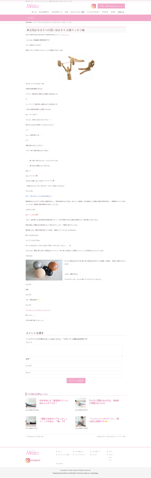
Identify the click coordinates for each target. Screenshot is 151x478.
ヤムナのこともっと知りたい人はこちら (38, 310)
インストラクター (80, 455)
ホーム (60, 451)
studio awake (72, 470)
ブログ (63, 34)
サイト (28, 375)
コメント (29, 342)
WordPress (64, 473)
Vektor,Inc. (87, 473)
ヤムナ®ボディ (79, 451)
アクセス (94, 455)
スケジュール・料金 (63, 455)
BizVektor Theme (75, 473)
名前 (28, 361)
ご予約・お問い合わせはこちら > (111, 6)
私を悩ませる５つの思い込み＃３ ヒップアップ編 (111, 439)
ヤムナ (67, 34)
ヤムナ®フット (96, 451)
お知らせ (60, 464)
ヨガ (110, 451)
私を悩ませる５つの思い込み (35, 439)
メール (29, 368)
